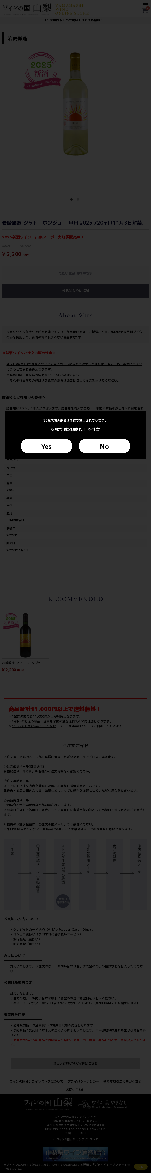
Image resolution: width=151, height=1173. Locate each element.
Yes (46, 446)
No (104, 446)
